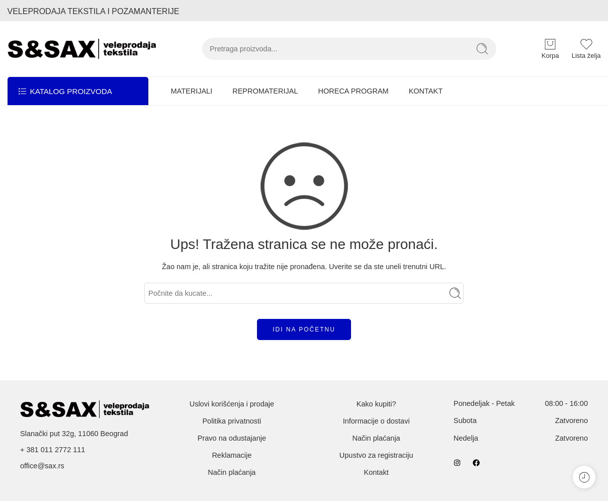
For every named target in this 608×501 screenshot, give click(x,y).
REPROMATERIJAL (265, 91)
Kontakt (376, 472)
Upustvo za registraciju (376, 455)
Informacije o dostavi (376, 421)
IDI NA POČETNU (304, 329)
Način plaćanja (231, 472)
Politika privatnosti (231, 421)
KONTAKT (426, 91)
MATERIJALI (192, 91)
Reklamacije (231, 455)
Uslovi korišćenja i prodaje (232, 404)
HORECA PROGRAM (353, 91)
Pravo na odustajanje (232, 438)
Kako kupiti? (376, 404)
